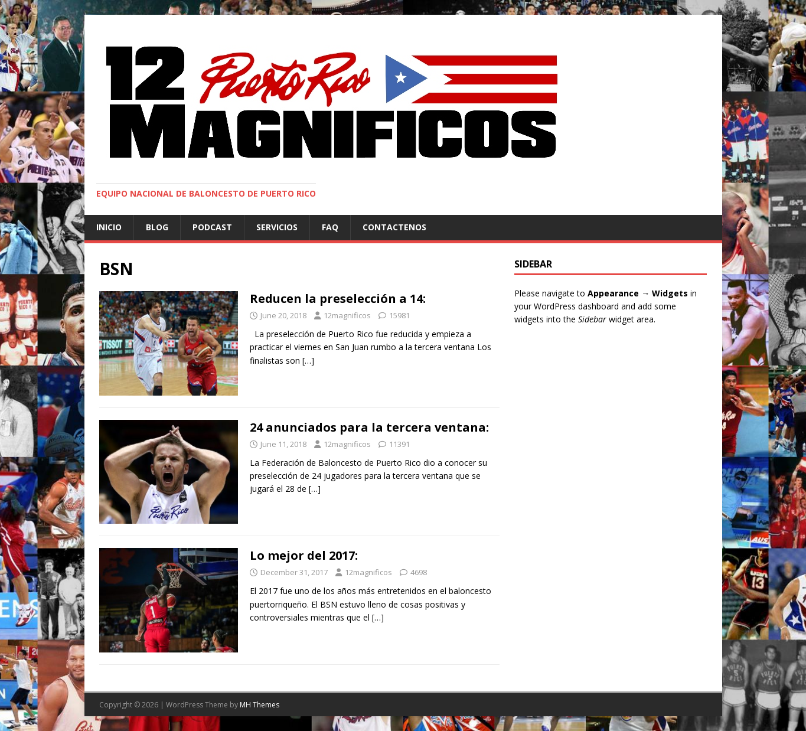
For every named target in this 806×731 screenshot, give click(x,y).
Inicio (109, 227)
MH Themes (259, 705)
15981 (399, 315)
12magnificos (347, 315)
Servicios (277, 227)
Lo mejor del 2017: (304, 555)
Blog (157, 227)
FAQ (330, 227)
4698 (418, 572)
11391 (399, 444)
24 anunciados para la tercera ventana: (369, 427)
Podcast (212, 227)
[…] (308, 360)
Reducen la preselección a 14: (338, 298)
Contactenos (394, 227)
